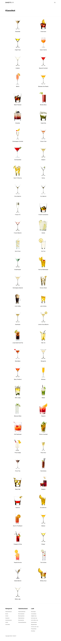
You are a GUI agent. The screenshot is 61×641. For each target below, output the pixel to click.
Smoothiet (7, 624)
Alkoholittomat (8, 611)
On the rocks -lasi (34, 626)
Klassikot (7, 618)
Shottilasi (33, 630)
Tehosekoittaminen (22, 622)
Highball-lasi (33, 615)
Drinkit (6, 615)
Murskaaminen (21, 615)
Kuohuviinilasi (34, 622)
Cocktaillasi (33, 613)
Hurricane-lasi (34, 618)
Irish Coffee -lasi (34, 620)
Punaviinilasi (33, 628)
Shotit (6, 622)
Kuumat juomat (8, 620)
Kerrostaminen (21, 613)
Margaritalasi (34, 624)
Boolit (6, 613)
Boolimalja (33, 611)
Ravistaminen (21, 620)
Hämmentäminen (21, 611)
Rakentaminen (21, 618)
